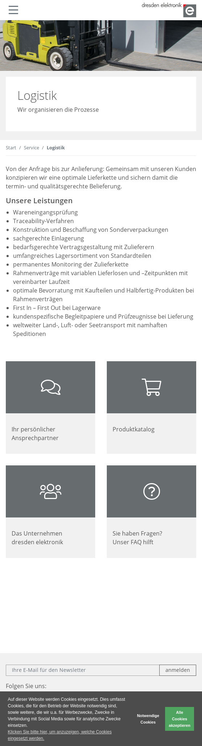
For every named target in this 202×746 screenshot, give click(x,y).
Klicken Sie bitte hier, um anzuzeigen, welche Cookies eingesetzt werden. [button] (60, 735)
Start (11, 147)
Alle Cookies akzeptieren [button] (179, 719)
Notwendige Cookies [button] (148, 718)
